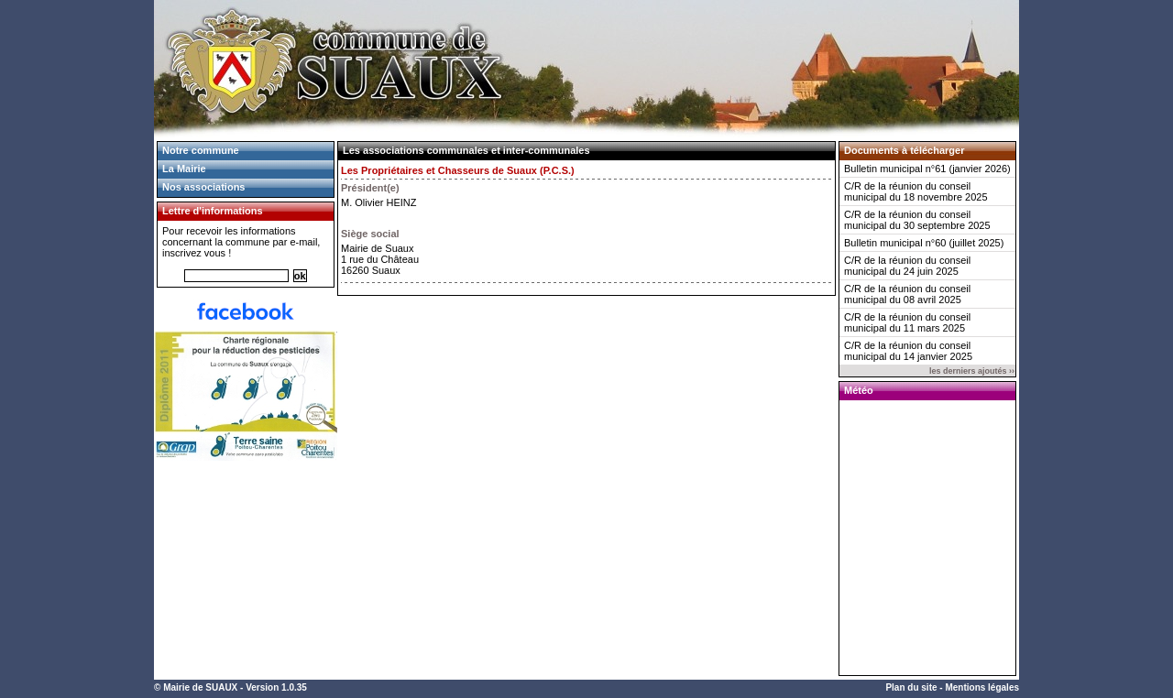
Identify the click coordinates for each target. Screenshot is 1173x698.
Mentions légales (982, 687)
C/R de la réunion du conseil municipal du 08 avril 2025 (907, 294)
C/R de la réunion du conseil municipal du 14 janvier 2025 (908, 351)
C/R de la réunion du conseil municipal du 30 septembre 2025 (917, 220)
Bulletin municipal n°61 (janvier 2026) (927, 168)
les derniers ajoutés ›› (971, 371)
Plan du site (911, 687)
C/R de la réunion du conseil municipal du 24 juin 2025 (907, 266)
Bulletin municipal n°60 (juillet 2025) (923, 242)
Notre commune (200, 150)
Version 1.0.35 (276, 687)
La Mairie (184, 168)
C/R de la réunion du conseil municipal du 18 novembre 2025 (916, 191)
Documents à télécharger (904, 150)
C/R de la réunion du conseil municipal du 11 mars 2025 (907, 322)
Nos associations (203, 186)
